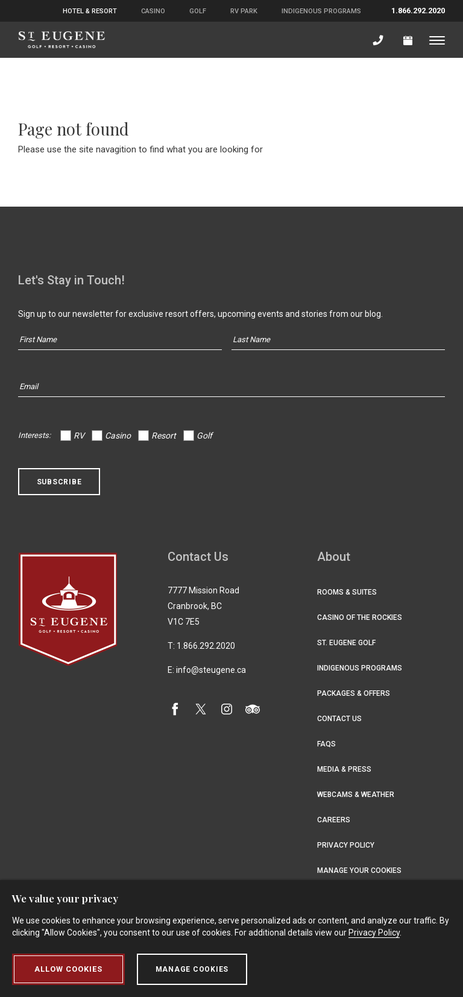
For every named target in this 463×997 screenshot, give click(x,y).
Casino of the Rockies (359, 617)
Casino (153, 11)
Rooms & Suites (347, 592)
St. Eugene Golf (346, 643)
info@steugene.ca (211, 670)
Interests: (34, 435)
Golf (197, 11)
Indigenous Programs (321, 11)
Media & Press (344, 769)
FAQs (326, 744)
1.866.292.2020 (418, 10)
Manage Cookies (192, 969)
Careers (333, 820)
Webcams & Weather (355, 794)
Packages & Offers (353, 693)
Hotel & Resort (90, 11)
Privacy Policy (345, 845)
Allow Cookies (68, 969)
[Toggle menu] (437, 40)
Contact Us (339, 718)
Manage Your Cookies (359, 870)
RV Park (243, 11)
